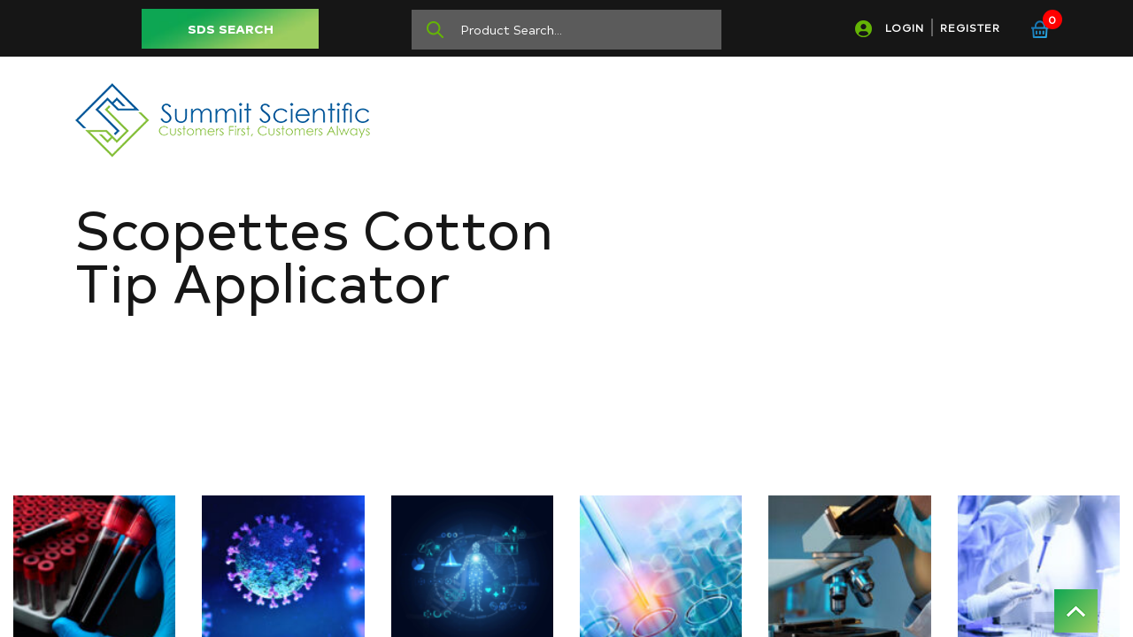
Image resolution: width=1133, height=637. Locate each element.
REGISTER (970, 27)
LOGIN (904, 27)
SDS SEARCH (231, 28)
